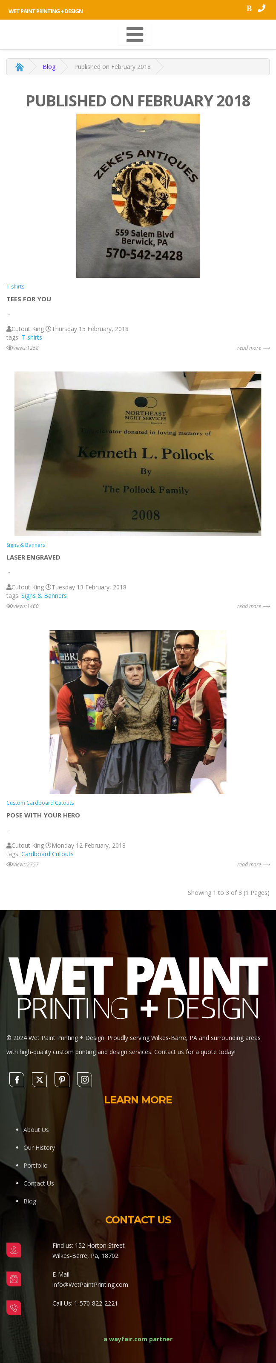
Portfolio (35, 1165)
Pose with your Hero (43, 815)
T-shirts (15, 286)
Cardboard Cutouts (47, 854)
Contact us (169, 1052)
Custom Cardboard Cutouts (40, 802)
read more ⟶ (253, 347)
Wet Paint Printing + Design (46, 11)
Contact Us (38, 1183)
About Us (36, 1130)
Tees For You (28, 298)
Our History (39, 1147)
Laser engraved (33, 557)
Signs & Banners (25, 545)
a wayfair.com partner (138, 1339)
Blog (49, 67)
